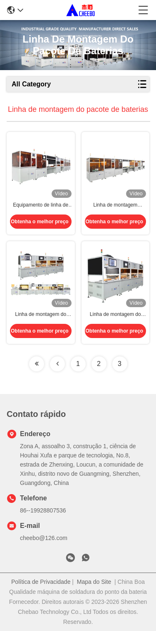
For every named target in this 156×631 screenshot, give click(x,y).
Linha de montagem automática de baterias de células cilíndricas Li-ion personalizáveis (115, 205)
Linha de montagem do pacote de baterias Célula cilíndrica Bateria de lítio (40, 314)
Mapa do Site (94, 581)
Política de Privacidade (40, 581)
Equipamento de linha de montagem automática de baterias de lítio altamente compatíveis (40, 205)
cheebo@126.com (43, 538)
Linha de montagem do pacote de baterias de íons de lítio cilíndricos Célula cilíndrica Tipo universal (115, 314)
